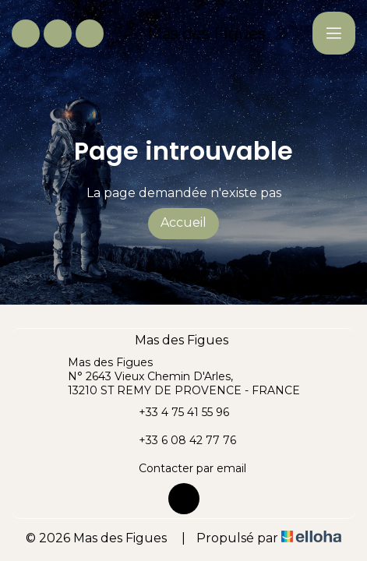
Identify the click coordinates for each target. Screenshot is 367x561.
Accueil (183, 222)
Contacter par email (183, 468)
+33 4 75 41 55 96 (175, 412)
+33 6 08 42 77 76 (178, 440)
